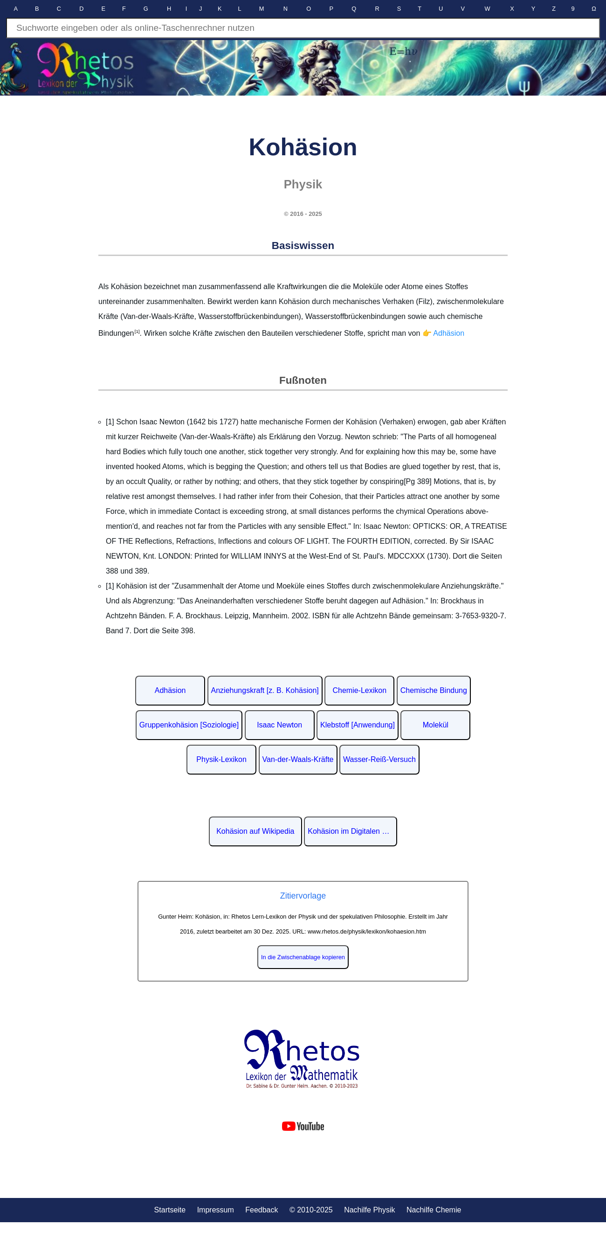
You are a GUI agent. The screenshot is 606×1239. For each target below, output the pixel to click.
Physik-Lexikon (221, 759)
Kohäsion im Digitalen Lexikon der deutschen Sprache (352, 831)
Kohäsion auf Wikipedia (255, 831)
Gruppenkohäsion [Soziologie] (189, 725)
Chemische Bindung (433, 690)
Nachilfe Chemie (433, 1210)
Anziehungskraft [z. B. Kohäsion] (265, 690)
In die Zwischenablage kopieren (303, 957)
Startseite (170, 1210)
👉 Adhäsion (443, 334)
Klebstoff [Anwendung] (357, 725)
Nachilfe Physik (369, 1210)
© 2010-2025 (311, 1210)
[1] (137, 331)
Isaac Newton (279, 725)
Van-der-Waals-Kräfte (298, 759)
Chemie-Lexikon (359, 690)
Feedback (261, 1210)
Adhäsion (170, 690)
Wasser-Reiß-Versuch (379, 759)
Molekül (435, 725)
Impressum (215, 1210)
